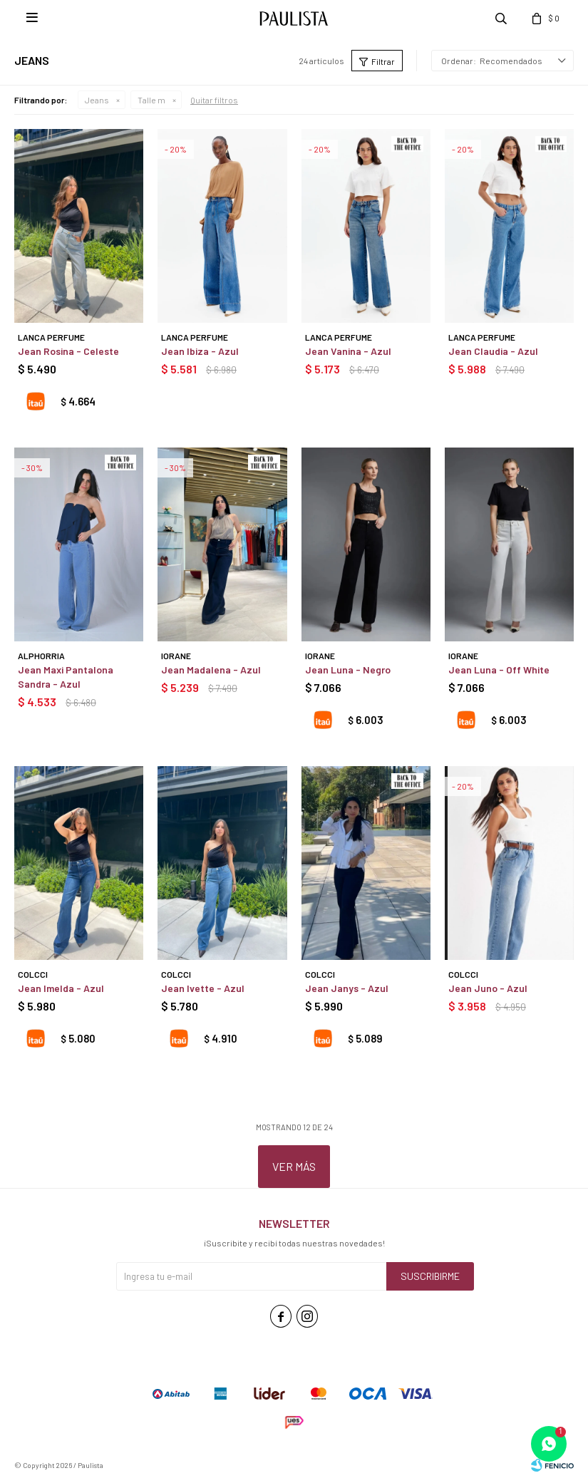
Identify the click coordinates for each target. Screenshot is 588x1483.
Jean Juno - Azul (487, 988)
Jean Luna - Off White (499, 669)
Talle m (151, 100)
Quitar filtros (214, 100)
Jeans (97, 100)
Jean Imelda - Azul (61, 988)
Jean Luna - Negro (348, 669)
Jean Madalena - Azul (211, 669)
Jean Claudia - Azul (493, 351)
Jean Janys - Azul (346, 988)
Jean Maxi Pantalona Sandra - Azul (65, 676)
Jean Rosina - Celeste (68, 351)
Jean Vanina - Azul (348, 351)
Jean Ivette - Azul (202, 988)
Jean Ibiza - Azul (200, 351)
